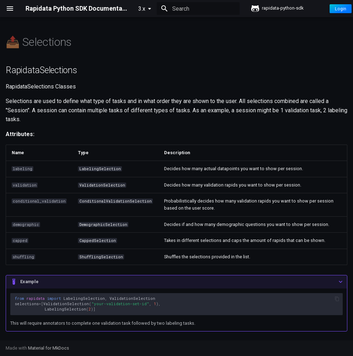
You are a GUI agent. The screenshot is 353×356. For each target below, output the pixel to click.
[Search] (198, 8)
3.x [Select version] (141, 8)
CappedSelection (97, 240)
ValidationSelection (102, 185)
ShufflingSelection (101, 256)
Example (29, 281)
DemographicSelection (103, 224)
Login (340, 8)
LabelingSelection (100, 168)
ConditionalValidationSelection (115, 201)
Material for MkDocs (48, 348)
